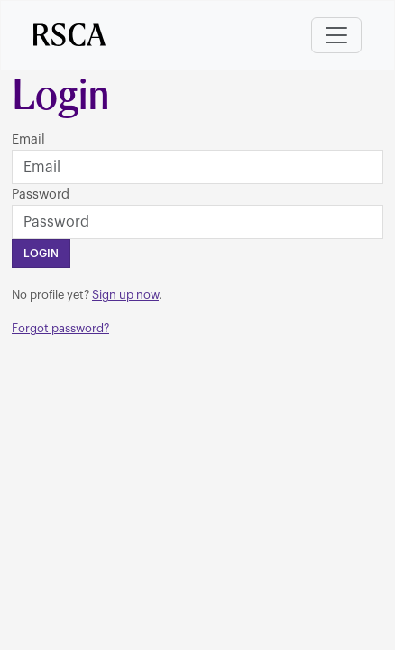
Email (28, 139)
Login (41, 253)
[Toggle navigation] (336, 35)
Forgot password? (60, 328)
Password (40, 194)
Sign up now (125, 295)
